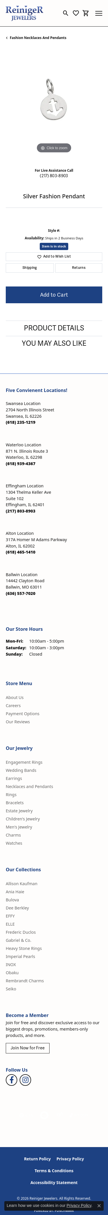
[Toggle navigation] (98, 13)
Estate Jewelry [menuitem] (19, 810)
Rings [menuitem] (11, 794)
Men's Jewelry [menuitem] (19, 827)
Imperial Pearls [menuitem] (20, 956)
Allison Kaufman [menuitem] (21, 883)
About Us (15, 697)
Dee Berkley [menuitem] (17, 908)
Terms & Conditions (54, 1170)
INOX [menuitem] (11, 964)
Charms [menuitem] (13, 835)
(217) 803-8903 (54, 175)
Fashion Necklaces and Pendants (38, 37)
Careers (13, 705)
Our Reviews (18, 721)
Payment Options (22, 713)
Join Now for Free (28, 1048)
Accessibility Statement (54, 1182)
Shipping (29, 268)
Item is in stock (54, 246)
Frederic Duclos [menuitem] (21, 932)
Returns (79, 268)
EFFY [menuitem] (10, 916)
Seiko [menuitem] (11, 989)
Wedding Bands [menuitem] (21, 770)
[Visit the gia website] (26, 1115)
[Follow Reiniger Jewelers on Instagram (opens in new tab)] (25, 1080)
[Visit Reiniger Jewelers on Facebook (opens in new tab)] (11, 1080)
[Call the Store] (20, 422)
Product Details (54, 328)
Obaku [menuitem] (12, 972)
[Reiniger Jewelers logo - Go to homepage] (24, 13)
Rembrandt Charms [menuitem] (25, 980)
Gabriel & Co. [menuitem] (18, 940)
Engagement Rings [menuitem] (24, 762)
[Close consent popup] (99, 1205)
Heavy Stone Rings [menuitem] (24, 948)
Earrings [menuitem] (14, 778)
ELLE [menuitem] (10, 924)
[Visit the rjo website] (59, 1115)
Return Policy (37, 1159)
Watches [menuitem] (14, 843)
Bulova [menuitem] (12, 900)
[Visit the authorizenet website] (44, 1115)
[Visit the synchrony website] (79, 1115)
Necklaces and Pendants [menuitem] (29, 786)
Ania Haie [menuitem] (15, 891)
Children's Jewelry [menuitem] (23, 819)
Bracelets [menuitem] (15, 802)
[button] (65, 13)
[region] (54, 106)
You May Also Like (54, 343)
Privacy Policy (70, 1159)
